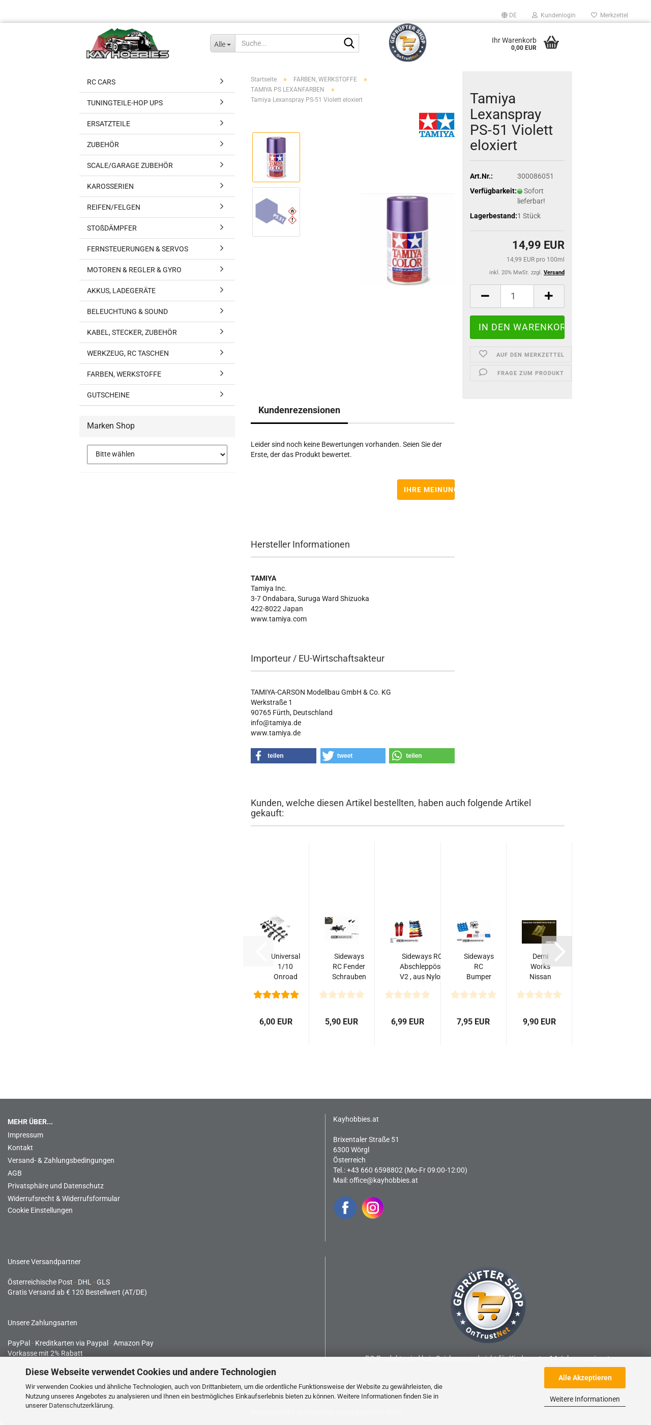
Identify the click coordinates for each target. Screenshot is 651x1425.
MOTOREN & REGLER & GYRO (134, 270)
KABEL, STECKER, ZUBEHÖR (132, 332)
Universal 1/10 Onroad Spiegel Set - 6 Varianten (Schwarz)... (285, 967)
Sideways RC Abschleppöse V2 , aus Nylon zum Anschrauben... (422, 967)
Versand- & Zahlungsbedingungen (61, 1160)
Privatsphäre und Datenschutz (56, 1186)
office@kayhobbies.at (383, 1180)
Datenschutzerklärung (80, 1405)
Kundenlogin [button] (554, 15)
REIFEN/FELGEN (113, 207)
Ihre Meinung (429, 490)
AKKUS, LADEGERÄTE (121, 291)
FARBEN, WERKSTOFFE (124, 374)
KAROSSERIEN (110, 186)
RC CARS (101, 82)
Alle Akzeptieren (585, 1378)
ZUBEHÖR (103, 144)
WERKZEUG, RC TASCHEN (128, 353)
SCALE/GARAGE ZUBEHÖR (130, 165)
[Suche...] (222, 43)
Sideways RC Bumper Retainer (479, 967)
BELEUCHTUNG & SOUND (127, 311)
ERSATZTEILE (108, 124)
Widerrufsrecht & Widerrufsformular (64, 1198)
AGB (15, 1173)
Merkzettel (609, 15)
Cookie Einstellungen (40, 1210)
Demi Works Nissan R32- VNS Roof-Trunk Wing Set (540, 967)
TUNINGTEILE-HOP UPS (125, 103)
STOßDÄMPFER (112, 228)
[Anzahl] (517, 296)
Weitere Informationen (585, 1399)
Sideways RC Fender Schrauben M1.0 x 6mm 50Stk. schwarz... (349, 967)
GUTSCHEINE (108, 395)
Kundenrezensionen (299, 410)
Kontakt (20, 1148)
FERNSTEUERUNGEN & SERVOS (137, 249)
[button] (509, 15)
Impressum (25, 1135)
